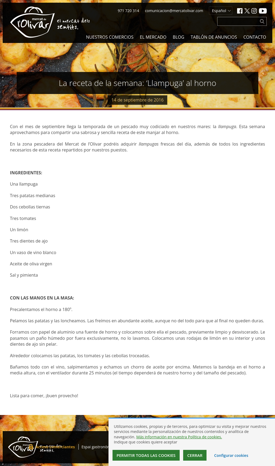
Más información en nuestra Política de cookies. (179, 436)
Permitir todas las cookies (146, 455)
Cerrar (194, 455)
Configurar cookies (231, 455)
